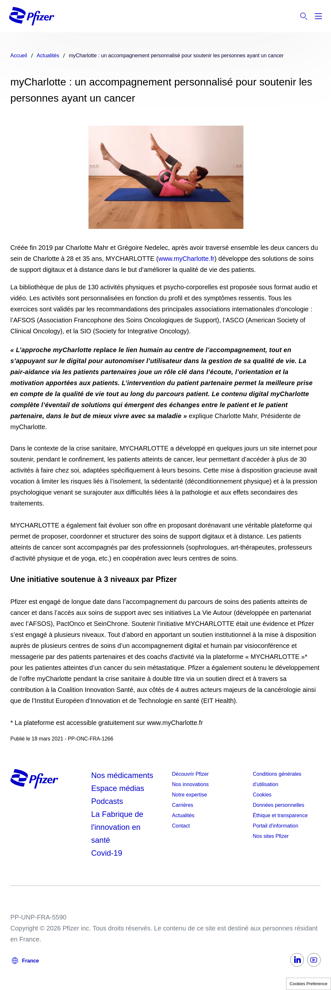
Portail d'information (275, 826)
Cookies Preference (308, 983)
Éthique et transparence (280, 815)
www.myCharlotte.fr (186, 258)
